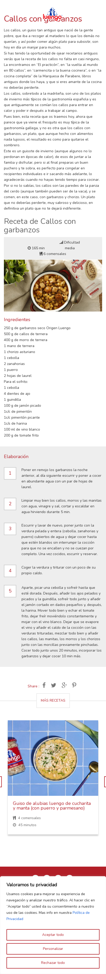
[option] (53, 781)
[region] (53, 925)
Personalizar (53, 948)
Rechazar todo (53, 962)
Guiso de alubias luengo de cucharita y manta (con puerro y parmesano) (52, 805)
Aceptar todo (53, 934)
